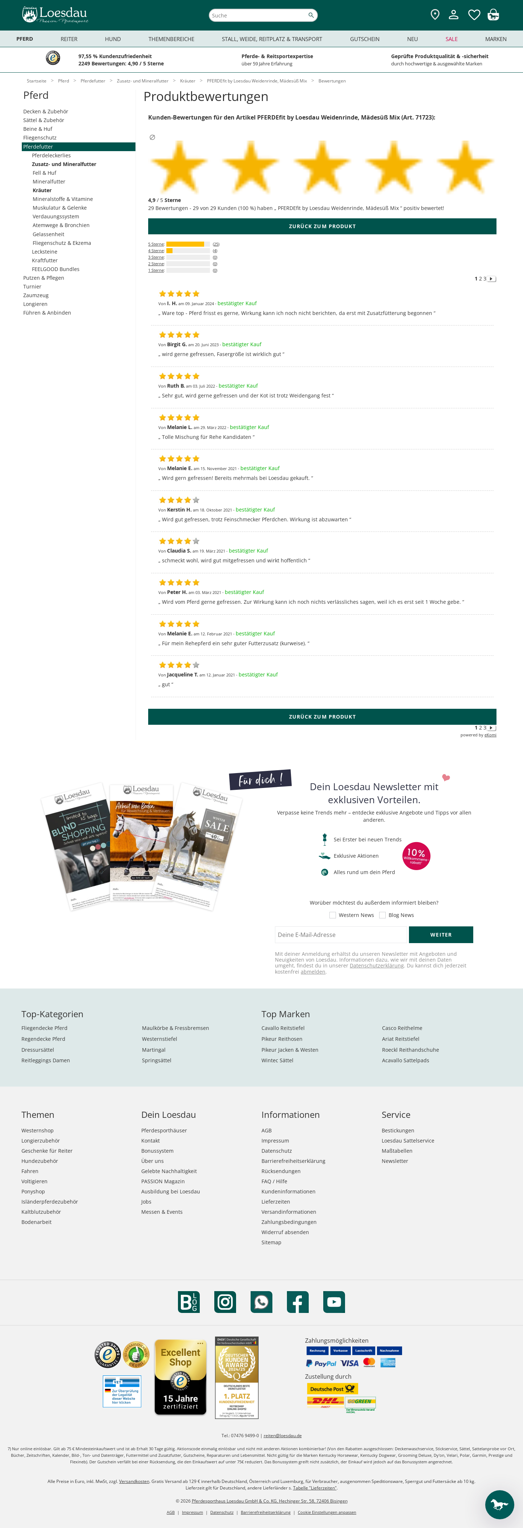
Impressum (275, 1140)
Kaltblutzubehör (41, 1211)
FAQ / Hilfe (274, 1181)
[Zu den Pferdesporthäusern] (435, 15)
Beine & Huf (37, 128)
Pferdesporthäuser (164, 1130)
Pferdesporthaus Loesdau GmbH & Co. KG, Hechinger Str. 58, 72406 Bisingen (270, 1501)
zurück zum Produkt (322, 226)
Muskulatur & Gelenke (60, 207)
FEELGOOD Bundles (56, 269)
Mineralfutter (49, 181)
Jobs (146, 1201)
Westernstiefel (159, 1038)
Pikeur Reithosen (282, 1038)
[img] (493, 18)
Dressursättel (37, 1049)
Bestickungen (398, 1130)
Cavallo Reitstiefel (283, 1027)
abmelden (313, 971)
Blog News (401, 915)
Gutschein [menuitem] (365, 39)
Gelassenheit (48, 234)
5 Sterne (156, 244)
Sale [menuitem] (452, 39)
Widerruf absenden (285, 1232)
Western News (356, 915)
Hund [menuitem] (113, 39)
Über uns (152, 1160)
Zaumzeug (36, 295)
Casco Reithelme (402, 1027)
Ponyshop (33, 1191)
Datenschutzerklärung (377, 965)
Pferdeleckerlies (51, 155)
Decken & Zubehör (45, 111)
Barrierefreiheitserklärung (293, 1160)
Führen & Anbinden (47, 312)
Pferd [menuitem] (24, 39)
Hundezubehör (39, 1160)
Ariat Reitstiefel (400, 1038)
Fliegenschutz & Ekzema (62, 242)
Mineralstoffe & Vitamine (63, 198)
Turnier (32, 286)
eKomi (490, 734)
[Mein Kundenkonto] (453, 20)
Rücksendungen (281, 1171)
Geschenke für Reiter (47, 1150)
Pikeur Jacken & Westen (290, 1049)
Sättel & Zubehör (43, 120)
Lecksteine (44, 251)
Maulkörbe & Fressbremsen (175, 1027)
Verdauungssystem (56, 216)
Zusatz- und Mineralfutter (64, 164)
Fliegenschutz (40, 137)
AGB (267, 1130)
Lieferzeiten (276, 1201)
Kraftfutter (45, 260)
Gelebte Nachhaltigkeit (169, 1171)
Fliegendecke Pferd (44, 1027)
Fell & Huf (44, 172)
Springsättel (156, 1060)
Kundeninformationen (289, 1191)
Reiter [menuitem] (69, 39)
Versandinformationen (289, 1211)
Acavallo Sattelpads (405, 1060)
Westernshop (37, 1130)
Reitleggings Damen (45, 1060)
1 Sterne (156, 270)
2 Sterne (156, 263)
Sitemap (271, 1242)
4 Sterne (156, 250)
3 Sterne (156, 257)
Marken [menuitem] (496, 39)
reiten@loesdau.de (283, 1435)
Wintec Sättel (277, 1060)
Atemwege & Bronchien (61, 225)
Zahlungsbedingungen (289, 1221)
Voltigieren (34, 1181)
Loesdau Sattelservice (408, 1140)
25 (216, 244)
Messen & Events (162, 1211)
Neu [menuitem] (412, 39)
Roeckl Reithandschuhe (410, 1049)
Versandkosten (134, 1481)
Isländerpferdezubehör (49, 1201)
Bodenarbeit (36, 1221)
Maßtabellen (397, 1150)
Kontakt (150, 1140)
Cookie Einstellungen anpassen (327, 1512)
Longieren (35, 303)
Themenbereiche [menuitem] (171, 39)
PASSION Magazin (163, 1181)
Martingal (154, 1049)
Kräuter (42, 190)
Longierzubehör (40, 1140)
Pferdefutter (38, 146)
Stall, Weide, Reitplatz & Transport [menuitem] (272, 39)
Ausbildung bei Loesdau (170, 1191)
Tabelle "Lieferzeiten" (315, 1488)
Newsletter (395, 1160)
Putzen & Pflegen (43, 277)
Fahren (29, 1171)
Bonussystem (157, 1150)
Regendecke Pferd (43, 1038)
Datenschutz (277, 1150)
